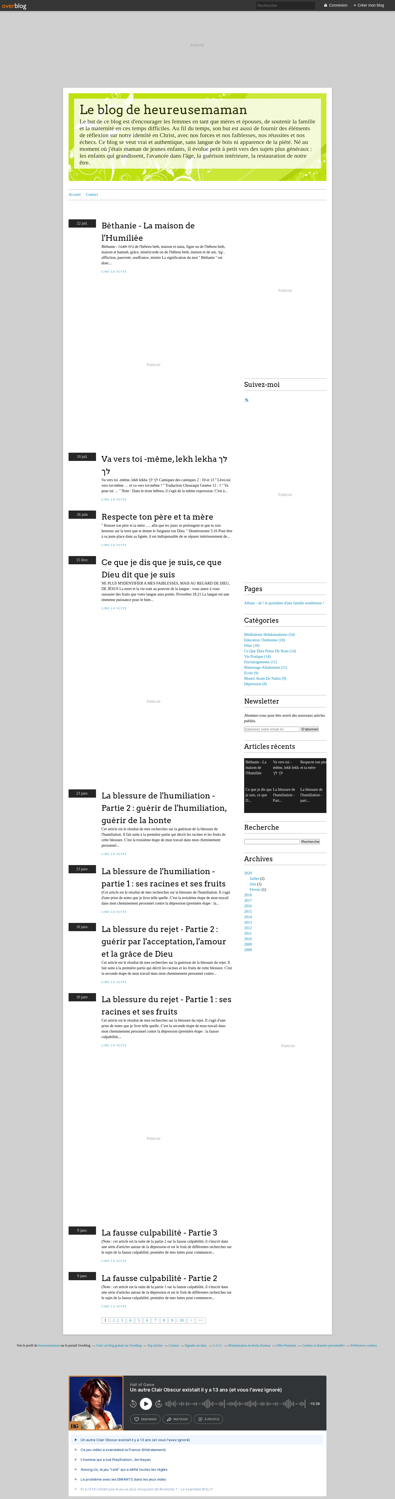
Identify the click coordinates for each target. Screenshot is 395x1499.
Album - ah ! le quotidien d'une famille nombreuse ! (284, 603)
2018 (248, 895)
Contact (92, 194)
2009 (248, 944)
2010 (248, 939)
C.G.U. (217, 1345)
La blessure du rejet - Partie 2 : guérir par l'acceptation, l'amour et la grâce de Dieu (163, 941)
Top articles (155, 1345)
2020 (248, 873)
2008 (248, 950)
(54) (269, 635)
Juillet (254, 879)
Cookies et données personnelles (323, 1345)
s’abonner (145, 1419)
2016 (248, 906)
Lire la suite (114, 271)
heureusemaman (49, 1345)
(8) (255, 684)
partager (177, 1419)
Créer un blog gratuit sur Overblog (119, 1345)
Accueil (75, 194)
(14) (270, 651)
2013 (248, 922)
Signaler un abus (196, 1345)
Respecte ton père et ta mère (157, 517)
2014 (248, 917)
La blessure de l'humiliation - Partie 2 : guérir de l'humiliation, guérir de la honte (164, 808)
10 (182, 1320)
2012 (248, 928)
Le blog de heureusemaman (163, 109)
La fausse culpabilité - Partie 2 (159, 1278)
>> (201, 1320)
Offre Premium (286, 1345)
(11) (260, 662)
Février (255, 890)
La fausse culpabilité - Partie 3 (159, 1232)
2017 (248, 901)
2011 (248, 933)
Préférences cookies (364, 1345)
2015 (248, 911)
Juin (253, 884)
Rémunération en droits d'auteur (249, 1345)
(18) (264, 640)
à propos (208, 1419)
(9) (251, 673)
